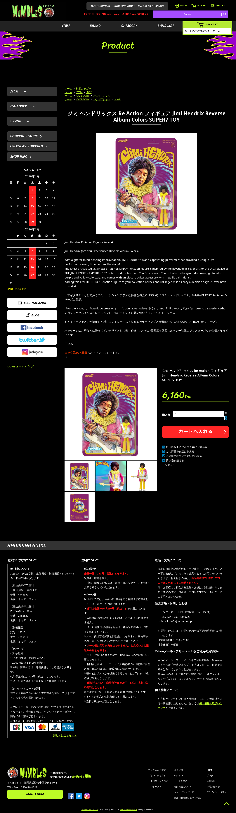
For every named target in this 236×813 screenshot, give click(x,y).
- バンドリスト (154, 786)
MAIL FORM (35, 794)
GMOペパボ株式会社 (128, 809)
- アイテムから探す (156, 770)
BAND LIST (165, 26)
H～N (117, 99)
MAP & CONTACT (100, 6)
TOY (89, 92)
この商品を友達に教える (180, 451)
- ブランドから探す (156, 775)
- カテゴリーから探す (157, 781)
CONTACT (218, 5)
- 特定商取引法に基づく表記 (187, 797)
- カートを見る (180, 781)
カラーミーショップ (89, 809)
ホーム (68, 88)
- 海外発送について (182, 786)
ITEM (66, 26)
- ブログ (209, 775)
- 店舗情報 (210, 781)
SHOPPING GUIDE (124, 6)
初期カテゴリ (83, 88)
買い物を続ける (175, 460)
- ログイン (178, 775)
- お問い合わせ (212, 786)
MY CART (198, 5)
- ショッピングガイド (183, 792)
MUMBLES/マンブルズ (20, 366)
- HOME (209, 770)
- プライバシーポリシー (217, 792)
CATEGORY (129, 26)
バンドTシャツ (101, 95)
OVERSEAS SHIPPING (151, 6)
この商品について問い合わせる (184, 456)
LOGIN (181, 5)
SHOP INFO (18, 157)
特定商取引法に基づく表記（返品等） (188, 447)
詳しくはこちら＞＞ (65, 735)
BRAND (95, 26)
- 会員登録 (178, 770)
